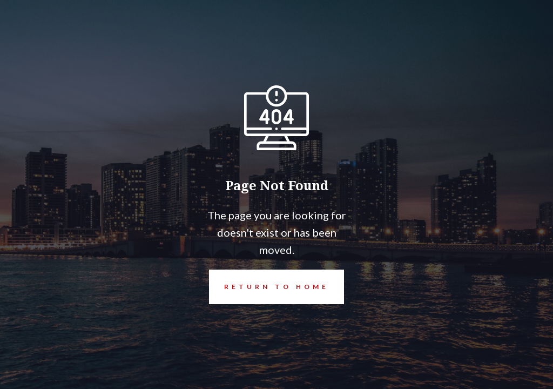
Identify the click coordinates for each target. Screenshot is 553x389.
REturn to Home (269, 287)
